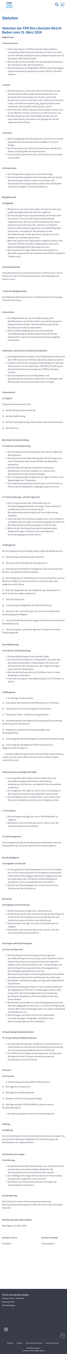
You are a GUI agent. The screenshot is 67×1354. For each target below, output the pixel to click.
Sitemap (10, 1343)
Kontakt (19, 1343)
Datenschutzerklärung (34, 1343)
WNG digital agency (38, 1351)
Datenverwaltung (52, 1343)
